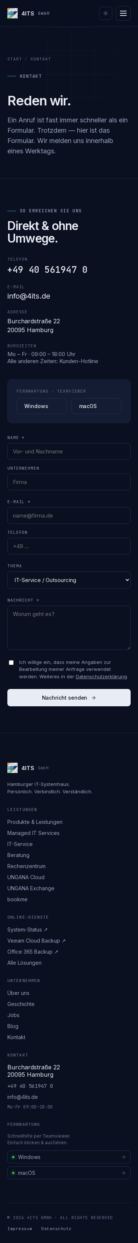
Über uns (18, 993)
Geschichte (21, 1004)
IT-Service (20, 844)
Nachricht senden (69, 697)
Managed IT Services (33, 833)
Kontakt (16, 1037)
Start (14, 59)
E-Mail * (19, 501)
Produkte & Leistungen (35, 822)
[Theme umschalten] (105, 13)
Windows (36, 406)
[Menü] (123, 13)
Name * (16, 437)
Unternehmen (23, 468)
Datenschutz (56, 1228)
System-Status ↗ (27, 929)
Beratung (18, 855)
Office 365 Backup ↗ (33, 951)
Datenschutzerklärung (101, 676)
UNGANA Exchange (30, 888)
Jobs (13, 1015)
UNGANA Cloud (26, 877)
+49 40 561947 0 (47, 269)
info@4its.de (28, 296)
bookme (17, 899)
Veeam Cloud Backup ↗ (36, 940)
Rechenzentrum (26, 866)
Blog (12, 1026)
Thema (14, 565)
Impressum (19, 1228)
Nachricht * (23, 600)
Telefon (17, 532)
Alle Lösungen (24, 963)
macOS (88, 406)
